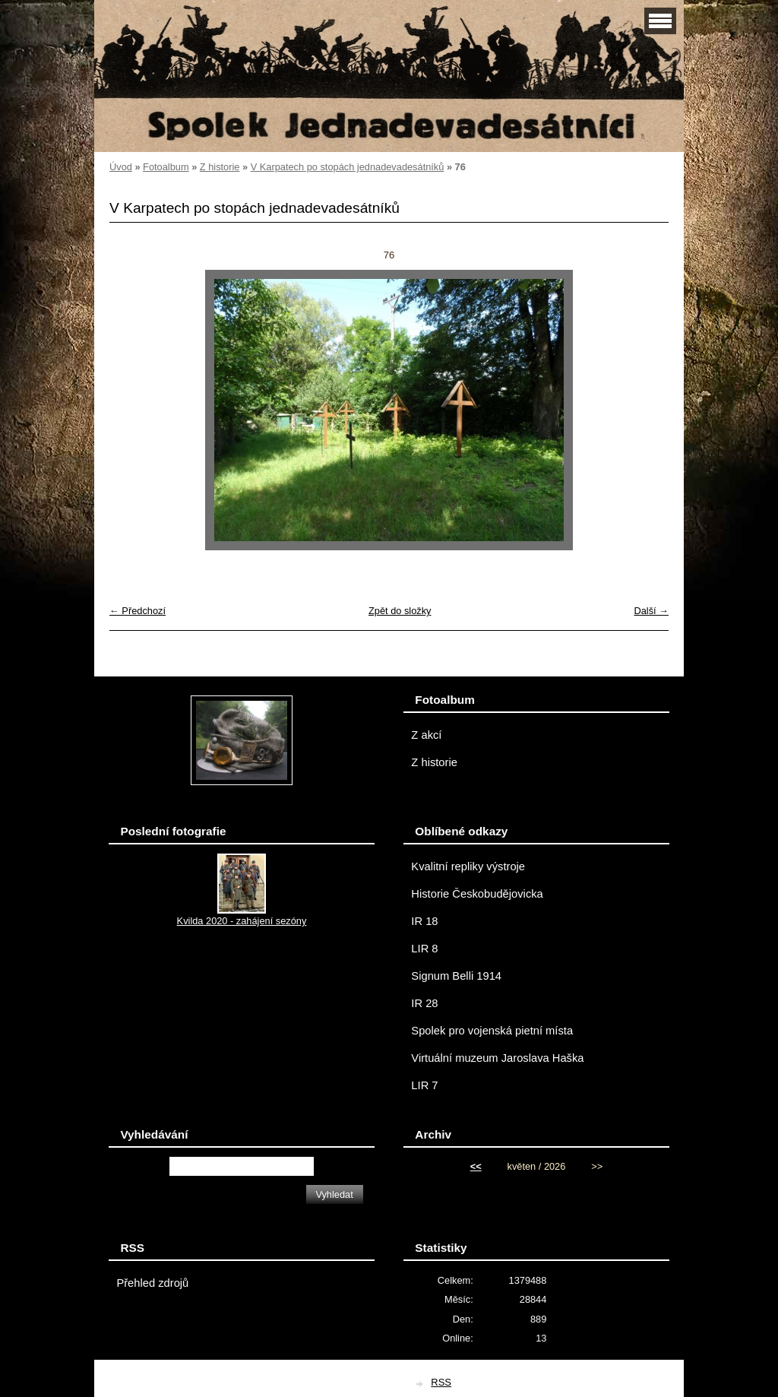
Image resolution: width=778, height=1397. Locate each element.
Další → (651, 610)
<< (476, 1166)
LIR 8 (424, 948)
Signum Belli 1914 (456, 976)
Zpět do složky (400, 610)
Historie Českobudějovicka (476, 894)
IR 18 (424, 921)
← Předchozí (137, 610)
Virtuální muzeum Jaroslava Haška (497, 1058)
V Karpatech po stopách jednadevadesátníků (347, 167)
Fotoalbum (165, 167)
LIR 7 (424, 1085)
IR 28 (424, 1003)
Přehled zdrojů (152, 1283)
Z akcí (426, 735)
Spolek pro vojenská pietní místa (492, 1031)
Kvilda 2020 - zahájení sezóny (242, 921)
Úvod (120, 167)
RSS (441, 1382)
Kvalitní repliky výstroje (468, 866)
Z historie (220, 167)
